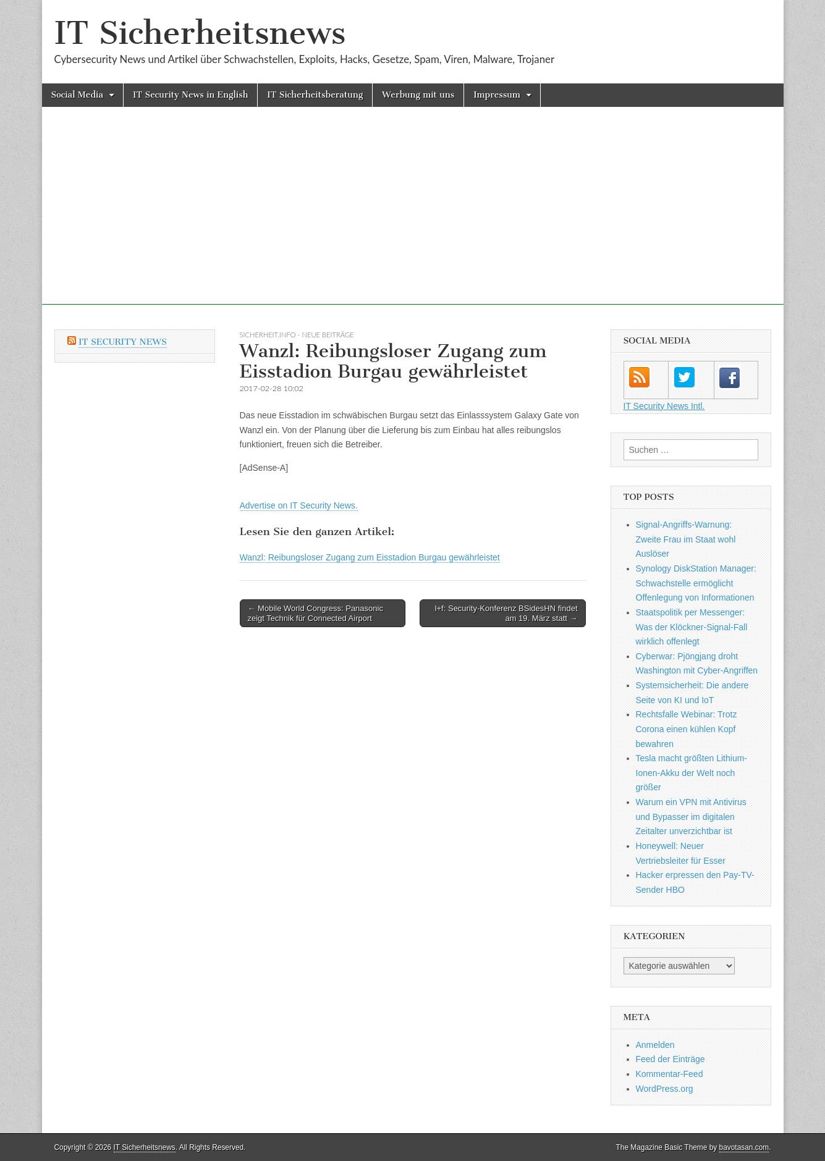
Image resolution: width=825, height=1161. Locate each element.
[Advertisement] (413, 218)
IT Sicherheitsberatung (315, 95)
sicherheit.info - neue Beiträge (297, 335)
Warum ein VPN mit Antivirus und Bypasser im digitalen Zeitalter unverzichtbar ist (691, 816)
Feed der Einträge (670, 1059)
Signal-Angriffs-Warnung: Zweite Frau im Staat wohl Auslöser (686, 539)
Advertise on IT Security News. (299, 505)
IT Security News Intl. (664, 406)
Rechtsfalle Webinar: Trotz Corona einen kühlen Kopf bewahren (686, 728)
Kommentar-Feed (669, 1074)
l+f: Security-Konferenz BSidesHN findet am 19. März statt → (506, 613)
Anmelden (655, 1045)
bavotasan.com (744, 1147)
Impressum (496, 95)
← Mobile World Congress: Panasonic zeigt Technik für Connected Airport (315, 613)
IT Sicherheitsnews (200, 33)
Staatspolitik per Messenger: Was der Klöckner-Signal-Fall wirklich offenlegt (692, 626)
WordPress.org (664, 1089)
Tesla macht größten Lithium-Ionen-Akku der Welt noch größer (692, 772)
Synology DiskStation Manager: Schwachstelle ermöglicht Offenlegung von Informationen (696, 583)
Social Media (77, 95)
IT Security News (122, 342)
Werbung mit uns (418, 95)
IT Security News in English (190, 95)
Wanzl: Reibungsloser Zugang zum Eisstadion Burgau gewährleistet (370, 557)
